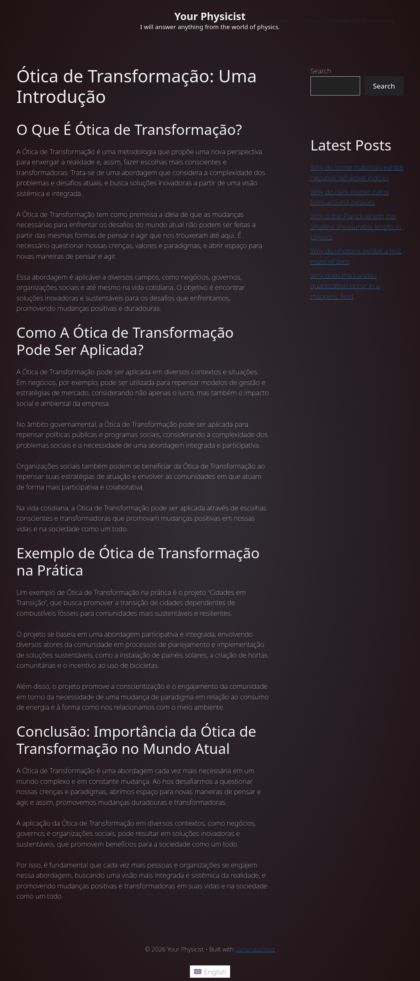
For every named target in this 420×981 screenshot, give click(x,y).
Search (320, 70)
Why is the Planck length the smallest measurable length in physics (356, 226)
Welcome (275, 20)
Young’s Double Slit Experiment (350, 20)
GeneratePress (255, 949)
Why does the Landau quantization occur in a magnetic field (345, 286)
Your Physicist (210, 16)
